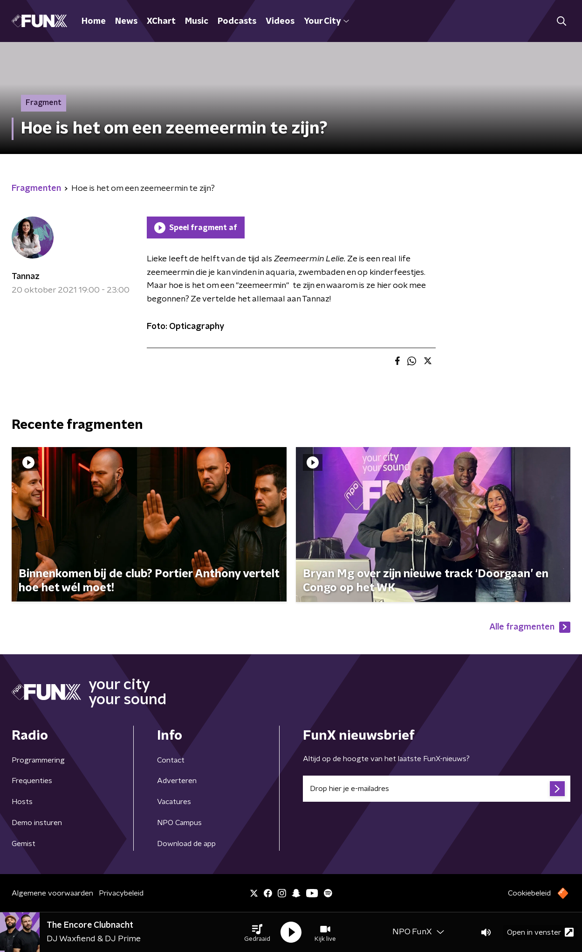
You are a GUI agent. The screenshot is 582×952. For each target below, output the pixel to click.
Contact (171, 760)
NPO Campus (179, 822)
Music (196, 21)
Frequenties (32, 780)
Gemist (23, 843)
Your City (326, 21)
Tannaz (26, 277)
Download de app (186, 843)
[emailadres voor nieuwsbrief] (437, 789)
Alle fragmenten (529, 627)
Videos (280, 21)
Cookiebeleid (529, 893)
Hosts (22, 801)
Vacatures (174, 801)
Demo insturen (37, 822)
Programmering (38, 760)
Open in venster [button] (540, 932)
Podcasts (237, 21)
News (126, 21)
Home (94, 21)
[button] (257, 932)
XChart (161, 21)
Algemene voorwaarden (52, 893)
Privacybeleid (121, 893)
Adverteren (177, 780)
